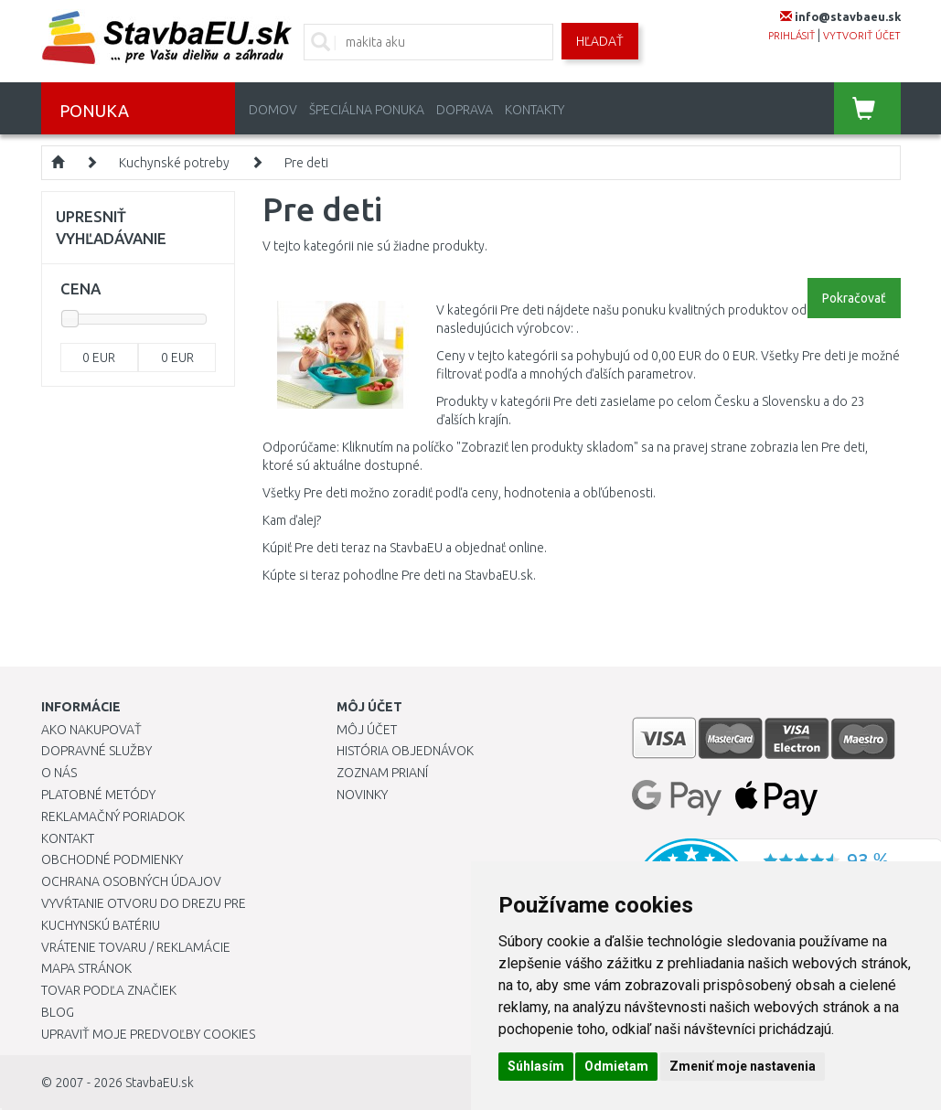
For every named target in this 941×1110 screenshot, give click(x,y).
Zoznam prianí (382, 772)
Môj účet (367, 729)
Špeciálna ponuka (366, 109)
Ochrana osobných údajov (131, 881)
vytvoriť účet (862, 35)
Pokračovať (854, 298)
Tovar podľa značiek (108, 990)
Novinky (362, 794)
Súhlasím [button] (536, 1066)
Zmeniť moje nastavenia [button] (742, 1066)
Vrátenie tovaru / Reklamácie (135, 947)
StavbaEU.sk (159, 1082)
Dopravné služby (96, 750)
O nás (59, 772)
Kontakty (534, 109)
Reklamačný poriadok (113, 816)
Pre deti (306, 162)
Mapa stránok (86, 968)
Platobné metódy (98, 794)
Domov (273, 109)
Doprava (464, 109)
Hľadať (600, 41)
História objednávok (405, 750)
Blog (57, 1012)
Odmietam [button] (616, 1066)
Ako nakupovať (91, 729)
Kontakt (67, 838)
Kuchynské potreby (174, 162)
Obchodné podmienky (112, 859)
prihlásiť (791, 35)
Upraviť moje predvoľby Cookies (148, 1034)
